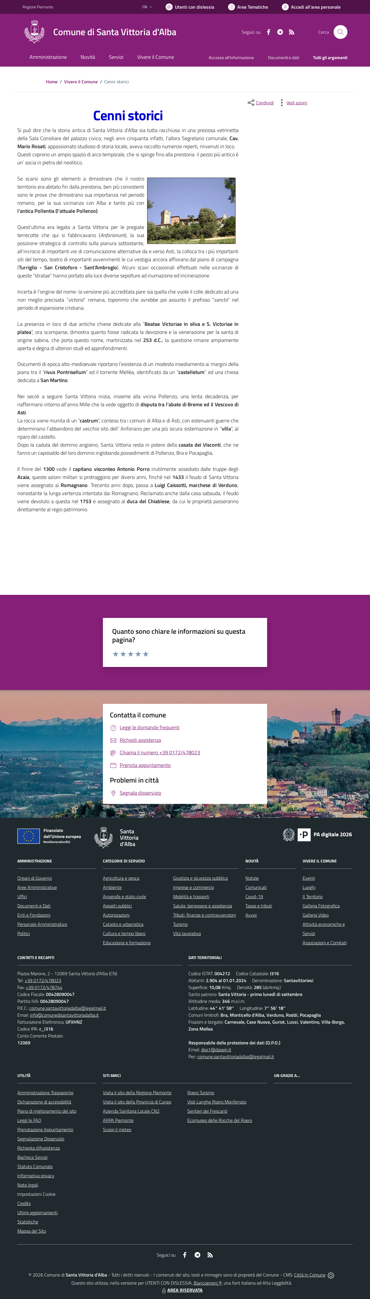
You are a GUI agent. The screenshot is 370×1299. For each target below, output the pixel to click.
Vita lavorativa (187, 933)
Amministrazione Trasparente (45, 1092)
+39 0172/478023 (43, 980)
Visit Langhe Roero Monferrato (216, 1101)
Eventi (309, 878)
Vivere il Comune (81, 81)
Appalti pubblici (117, 905)
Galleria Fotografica (321, 905)
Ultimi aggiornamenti (37, 1212)
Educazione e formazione (127, 942)
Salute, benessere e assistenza (202, 905)
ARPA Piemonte (118, 1120)
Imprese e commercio (193, 887)
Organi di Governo (34, 878)
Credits (24, 1203)
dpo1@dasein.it (216, 1049)
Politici (23, 933)
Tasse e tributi (258, 905)
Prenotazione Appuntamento (45, 1129)
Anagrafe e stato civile (124, 896)
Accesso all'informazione (231, 57)
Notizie (252, 878)
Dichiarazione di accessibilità (44, 1101)
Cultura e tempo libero (124, 933)
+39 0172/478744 (44, 987)
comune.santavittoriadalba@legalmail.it (67, 1008)
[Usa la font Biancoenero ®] (190, 7)
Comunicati (256, 887)
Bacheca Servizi (32, 1157)
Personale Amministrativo (42, 924)
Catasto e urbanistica (123, 924)
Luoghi (309, 887)
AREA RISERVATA (181, 1290)
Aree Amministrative (37, 887)
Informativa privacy (35, 1175)
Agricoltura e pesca (121, 878)
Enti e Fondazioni (33, 914)
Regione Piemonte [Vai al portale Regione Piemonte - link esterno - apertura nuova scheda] (38, 7)
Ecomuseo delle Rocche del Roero (219, 1120)
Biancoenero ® (208, 1282)
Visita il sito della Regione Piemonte (137, 1092)
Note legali (27, 1184)
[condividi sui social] (260, 102)
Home (52, 81)
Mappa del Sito (31, 1230)
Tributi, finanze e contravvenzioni (204, 914)
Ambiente (112, 887)
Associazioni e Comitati (325, 942)
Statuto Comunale (35, 1166)
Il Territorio (313, 896)
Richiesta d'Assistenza (38, 1147)
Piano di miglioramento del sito (46, 1111)
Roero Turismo (200, 1092)
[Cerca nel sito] (340, 32)
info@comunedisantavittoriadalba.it (64, 1015)
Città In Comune (309, 1274)
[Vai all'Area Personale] (311, 7)
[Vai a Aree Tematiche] (248, 7)
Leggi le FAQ (29, 1120)
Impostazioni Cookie (36, 1194)
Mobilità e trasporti (191, 896)
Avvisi (251, 914)
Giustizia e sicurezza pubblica (200, 878)
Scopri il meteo (117, 1129)
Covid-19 (254, 896)
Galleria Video (316, 914)
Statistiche (27, 1221)
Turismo (180, 924)
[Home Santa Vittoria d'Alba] (99, 32)
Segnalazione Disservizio (40, 1138)
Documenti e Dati (34, 905)
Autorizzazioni (116, 914)
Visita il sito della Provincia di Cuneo (137, 1101)
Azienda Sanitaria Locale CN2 (131, 1111)
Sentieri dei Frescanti (207, 1111)
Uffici (22, 896)
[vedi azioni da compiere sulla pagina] (292, 102)
